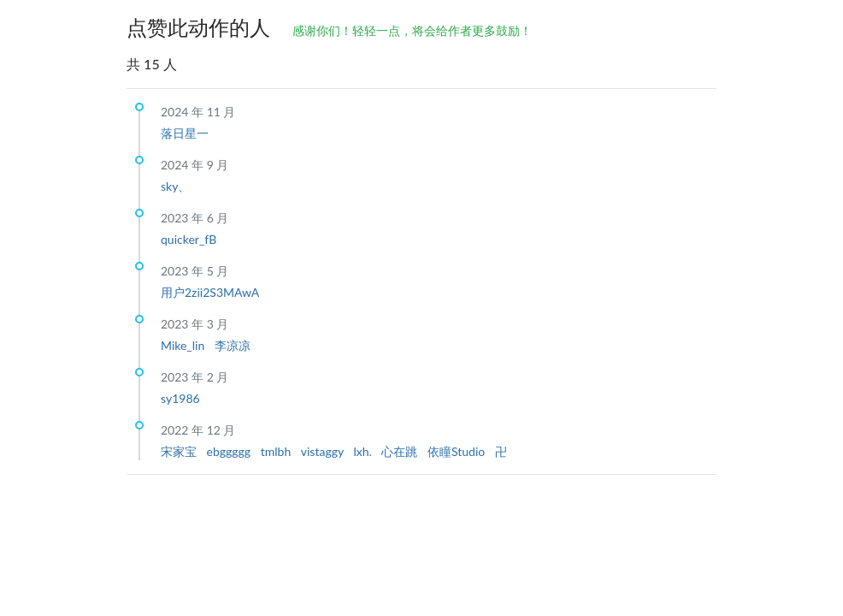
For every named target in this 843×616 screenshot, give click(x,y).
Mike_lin (184, 345)
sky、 (175, 186)
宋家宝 (180, 451)
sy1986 (180, 398)
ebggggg (230, 451)
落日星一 (185, 133)
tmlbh (277, 451)
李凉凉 (233, 345)
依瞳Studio (457, 451)
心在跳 (401, 451)
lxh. (363, 451)
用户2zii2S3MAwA (210, 292)
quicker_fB (188, 239)
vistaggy (324, 451)
